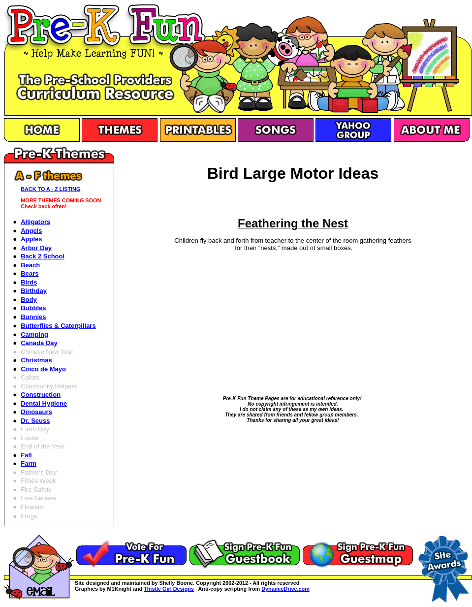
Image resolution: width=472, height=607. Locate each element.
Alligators (35, 221)
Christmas (36, 360)
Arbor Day (36, 248)
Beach (30, 265)
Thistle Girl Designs (169, 589)
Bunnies (33, 316)
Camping (34, 334)
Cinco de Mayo (43, 369)
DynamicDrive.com (285, 589)
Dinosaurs (36, 411)
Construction (41, 394)
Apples (31, 239)
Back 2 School (42, 256)
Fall (26, 455)
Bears (29, 273)
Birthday (34, 290)
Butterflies (58, 325)
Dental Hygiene (44, 403)
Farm (28, 463)
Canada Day (39, 343)
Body (29, 299)
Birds (29, 282)
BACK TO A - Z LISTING (50, 189)
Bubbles (33, 308)
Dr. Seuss (35, 420)
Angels (31, 230)
